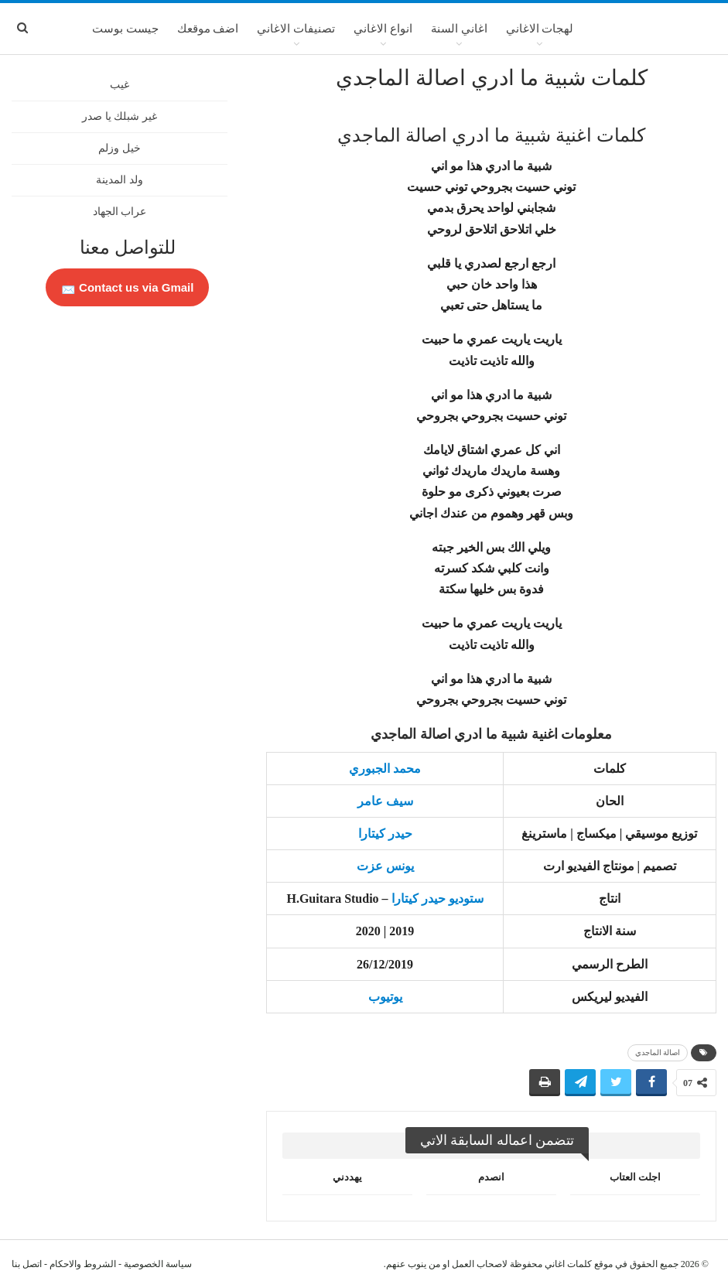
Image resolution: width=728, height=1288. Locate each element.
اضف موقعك (208, 28)
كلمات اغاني (568, 1264)
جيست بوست (125, 28)
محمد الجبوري (385, 768)
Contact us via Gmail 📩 (127, 287)
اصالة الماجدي (658, 1052)
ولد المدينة (119, 180)
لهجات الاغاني (540, 28)
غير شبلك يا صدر (119, 116)
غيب (119, 85)
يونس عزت (385, 866)
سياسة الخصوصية (158, 1264)
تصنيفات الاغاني (296, 28)
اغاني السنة (459, 28)
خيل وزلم (119, 148)
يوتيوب (385, 996)
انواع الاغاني (383, 28)
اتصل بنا (27, 1264)
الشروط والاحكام (83, 1264)
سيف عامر (385, 801)
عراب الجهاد (120, 211)
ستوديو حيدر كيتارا (437, 898)
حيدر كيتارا (385, 833)
